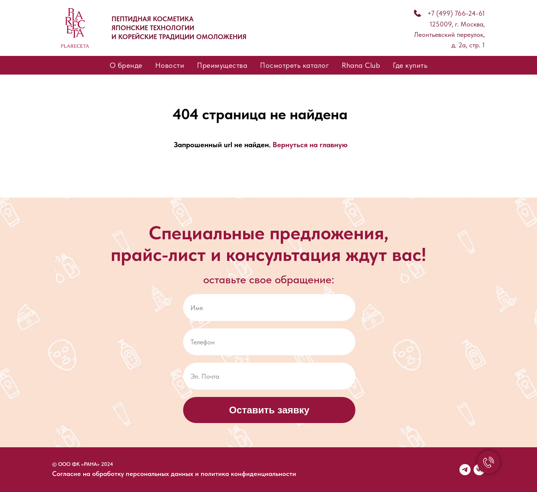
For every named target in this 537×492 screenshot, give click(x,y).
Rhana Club (361, 65)
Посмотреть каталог (294, 65)
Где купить (410, 65)
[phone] (269, 341)
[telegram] (465, 469)
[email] (269, 376)
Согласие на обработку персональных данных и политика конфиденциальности (174, 473)
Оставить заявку (269, 410)
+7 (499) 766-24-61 (456, 13)
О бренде (126, 65)
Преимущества (222, 65)
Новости (170, 65)
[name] (269, 307)
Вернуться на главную (310, 144)
